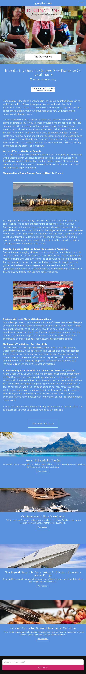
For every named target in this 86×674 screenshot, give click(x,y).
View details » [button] (43, 471)
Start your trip (43, 668)
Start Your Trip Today (43, 423)
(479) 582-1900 (43, 3)
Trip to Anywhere (43, 56)
